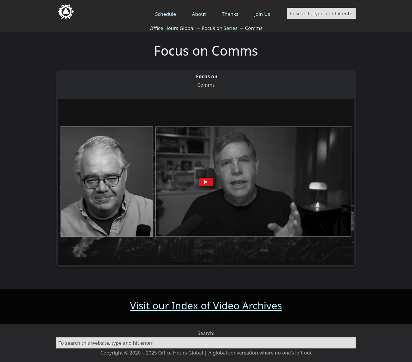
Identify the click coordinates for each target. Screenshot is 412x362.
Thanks (230, 14)
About (199, 14)
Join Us (262, 14)
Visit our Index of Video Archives (206, 305)
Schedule (165, 14)
